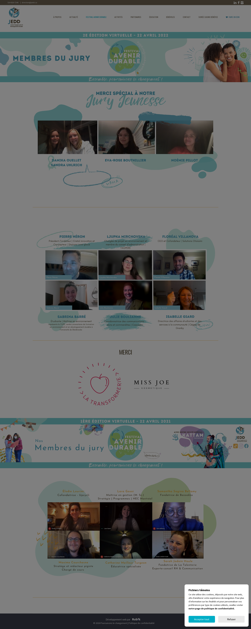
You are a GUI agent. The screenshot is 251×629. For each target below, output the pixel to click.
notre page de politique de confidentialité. (212, 608)
